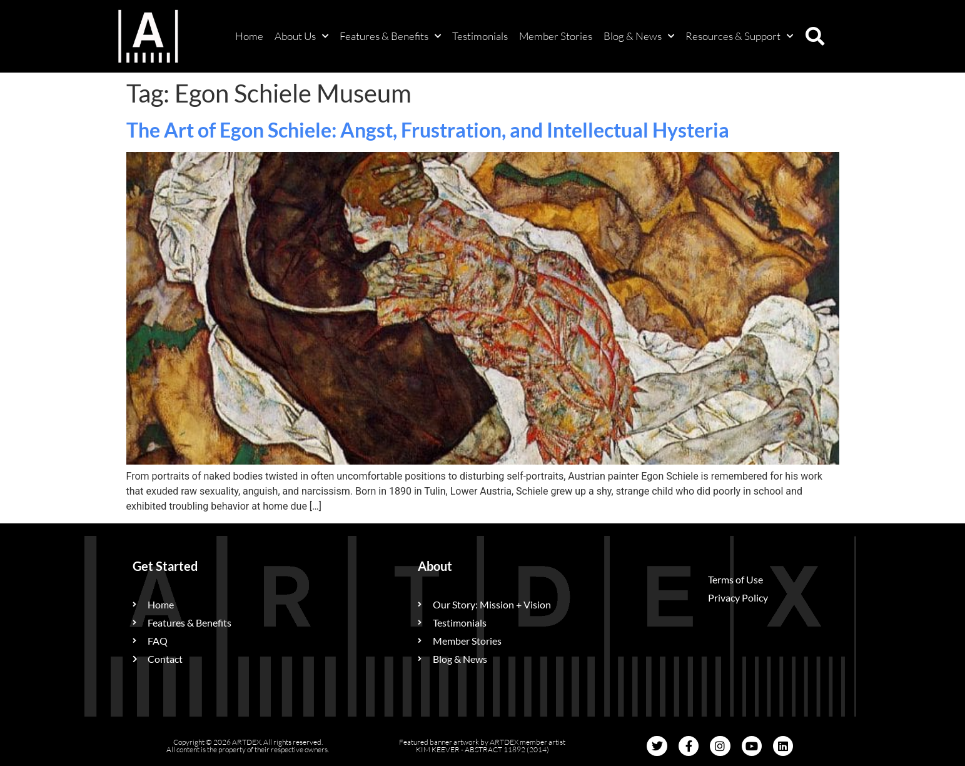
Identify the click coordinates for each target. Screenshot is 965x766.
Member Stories (555, 36)
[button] (815, 36)
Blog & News (639, 36)
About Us (301, 36)
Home (249, 36)
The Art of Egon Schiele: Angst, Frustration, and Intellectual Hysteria (427, 130)
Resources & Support (739, 36)
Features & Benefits (390, 36)
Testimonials (480, 36)
